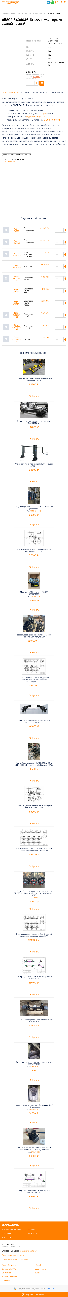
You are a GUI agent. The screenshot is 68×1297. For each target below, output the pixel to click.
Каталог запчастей (19, 13)
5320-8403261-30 (17, 315)
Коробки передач (9, 1277)
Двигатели (6, 1273)
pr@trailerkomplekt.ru (36, 117)
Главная (5, 13)
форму (44, 113)
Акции (31, 1230)
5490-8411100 (17, 242)
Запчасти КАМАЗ (36, 13)
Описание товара (10, 92)
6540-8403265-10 (17, 279)
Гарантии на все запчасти (13, 1255)
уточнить (36, 76)
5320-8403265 (17, 291)
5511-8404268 (17, 267)
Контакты (6, 1238)
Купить (34, 396)
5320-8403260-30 (16, 327)
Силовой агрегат (9, 1265)
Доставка (6, 1234)
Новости (32, 1234)
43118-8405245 (17, 254)
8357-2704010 (35, 511)
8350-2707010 (35, 1066)
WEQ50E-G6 (35, 1152)
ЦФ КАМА (6, 1281)
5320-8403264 (17, 303)
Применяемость (57, 92)
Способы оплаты (29, 92)
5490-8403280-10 (16, 339)
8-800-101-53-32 (8, 1245)
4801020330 (35, 596)
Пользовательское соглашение (15, 1259)
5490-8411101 (16, 230)
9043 (36, 898)
